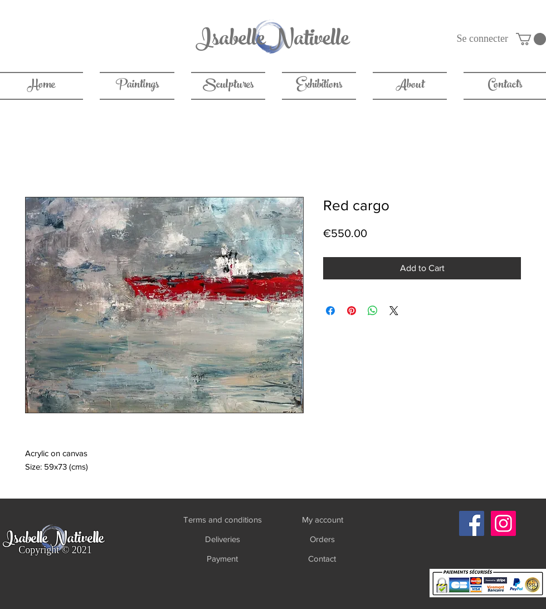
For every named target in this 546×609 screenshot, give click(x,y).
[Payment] (222, 558)
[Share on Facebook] (330, 310)
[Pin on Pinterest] (351, 310)
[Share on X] (394, 310)
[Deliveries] (222, 539)
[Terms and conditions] (222, 519)
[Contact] (322, 558)
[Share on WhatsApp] (372, 310)
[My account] (322, 519)
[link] (531, 39)
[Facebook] (471, 523)
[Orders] (322, 539)
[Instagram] (503, 523)
